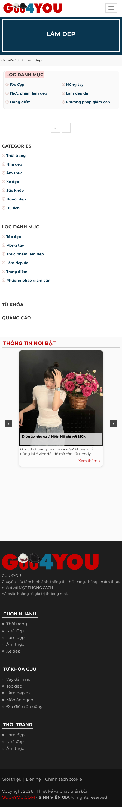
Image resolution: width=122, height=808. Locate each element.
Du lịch (13, 209)
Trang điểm (20, 102)
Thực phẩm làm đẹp (28, 93)
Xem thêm (89, 462)
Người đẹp (16, 200)
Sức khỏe (15, 191)
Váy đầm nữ (18, 679)
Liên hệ (33, 779)
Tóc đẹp (17, 84)
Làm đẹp (34, 60)
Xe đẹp (12, 182)
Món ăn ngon (19, 700)
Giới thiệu (12, 779)
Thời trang (16, 156)
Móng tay (75, 84)
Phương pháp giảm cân (88, 102)
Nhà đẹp (14, 165)
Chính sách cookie (63, 779)
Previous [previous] (8, 424)
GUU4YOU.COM (18, 797)
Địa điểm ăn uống (24, 707)
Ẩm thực (14, 174)
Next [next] (113, 424)
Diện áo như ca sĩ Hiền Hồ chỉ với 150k (54, 437)
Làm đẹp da (77, 93)
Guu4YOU (10, 60)
